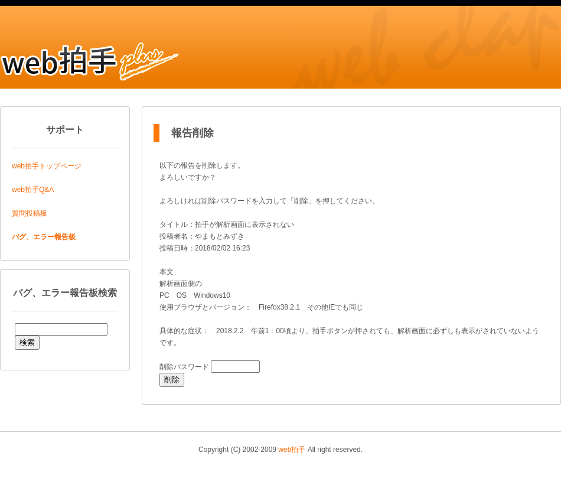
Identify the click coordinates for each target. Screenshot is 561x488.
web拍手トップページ (46, 166)
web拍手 (291, 449)
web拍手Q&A (33, 190)
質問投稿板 (29, 213)
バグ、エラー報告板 (44, 237)
